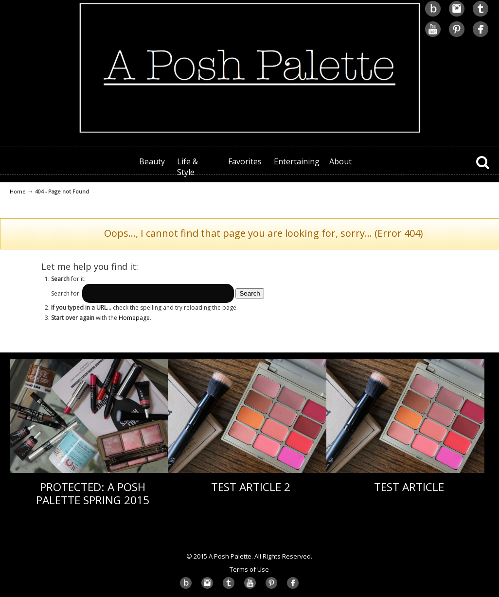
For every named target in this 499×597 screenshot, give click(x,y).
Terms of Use (249, 569)
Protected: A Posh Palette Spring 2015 (92, 493)
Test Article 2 (250, 486)
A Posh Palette (249, 68)
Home (18, 191)
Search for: (66, 293)
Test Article (409, 486)
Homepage (134, 318)
